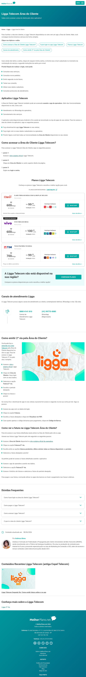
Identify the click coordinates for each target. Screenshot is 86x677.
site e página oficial (16, 156)
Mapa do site (43, 671)
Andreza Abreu (20, 538)
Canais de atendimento (11, 50)
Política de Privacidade (43, 663)
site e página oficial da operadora (41, 441)
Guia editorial (43, 655)
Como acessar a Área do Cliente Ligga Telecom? (19, 45)
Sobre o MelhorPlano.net (43, 651)
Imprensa (43, 653)
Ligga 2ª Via (6, 607)
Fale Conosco (43, 667)
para (49, 190)
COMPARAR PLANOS (68, 277)
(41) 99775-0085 (49, 311)
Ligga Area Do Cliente (18, 29)
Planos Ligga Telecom (75, 45)
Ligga (8, 29)
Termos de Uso (43, 665)
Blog (43, 669)
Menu (80, 3)
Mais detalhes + (77, 213)
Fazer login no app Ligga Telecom (51, 45)
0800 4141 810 (25, 311)
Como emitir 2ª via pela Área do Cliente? (36, 50)
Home (3, 29)
